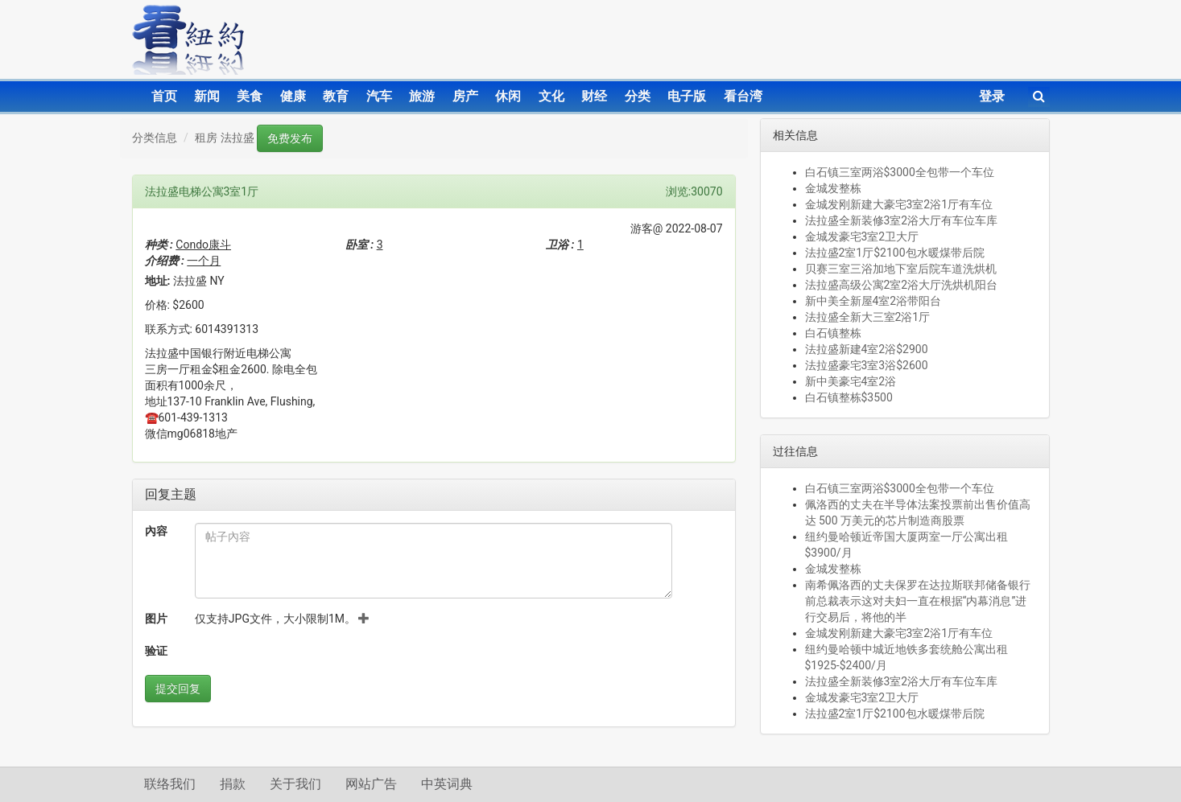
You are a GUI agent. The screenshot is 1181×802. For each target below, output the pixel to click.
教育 (336, 96)
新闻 (207, 96)
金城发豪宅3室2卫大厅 (862, 236)
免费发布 (289, 138)
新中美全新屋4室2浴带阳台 (873, 300)
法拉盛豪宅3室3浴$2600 (866, 365)
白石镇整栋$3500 (849, 397)
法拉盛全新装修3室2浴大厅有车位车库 (901, 220)
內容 (156, 530)
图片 (156, 618)
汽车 (379, 96)
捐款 (233, 784)
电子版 (686, 96)
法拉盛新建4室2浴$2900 (866, 349)
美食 (249, 96)
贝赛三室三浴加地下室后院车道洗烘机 (901, 268)
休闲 (508, 96)
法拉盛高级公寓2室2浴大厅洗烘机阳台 (901, 284)
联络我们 (170, 784)
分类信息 (154, 137)
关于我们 (295, 784)
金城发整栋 (833, 188)
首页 (164, 96)
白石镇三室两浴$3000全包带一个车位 (899, 172)
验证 (156, 650)
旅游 (422, 96)
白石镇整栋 (833, 333)
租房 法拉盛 (224, 137)
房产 (465, 96)
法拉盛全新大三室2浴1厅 (868, 317)
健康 (293, 96)
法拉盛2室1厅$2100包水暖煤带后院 (895, 252)
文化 (551, 96)
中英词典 (447, 784)
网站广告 (371, 784)
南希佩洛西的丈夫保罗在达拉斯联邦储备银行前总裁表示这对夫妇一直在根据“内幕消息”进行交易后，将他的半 (917, 600)
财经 (594, 96)
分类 (637, 96)
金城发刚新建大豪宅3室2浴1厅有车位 (899, 204)
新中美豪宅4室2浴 (851, 381)
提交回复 (177, 688)
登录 (992, 96)
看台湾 (743, 96)
